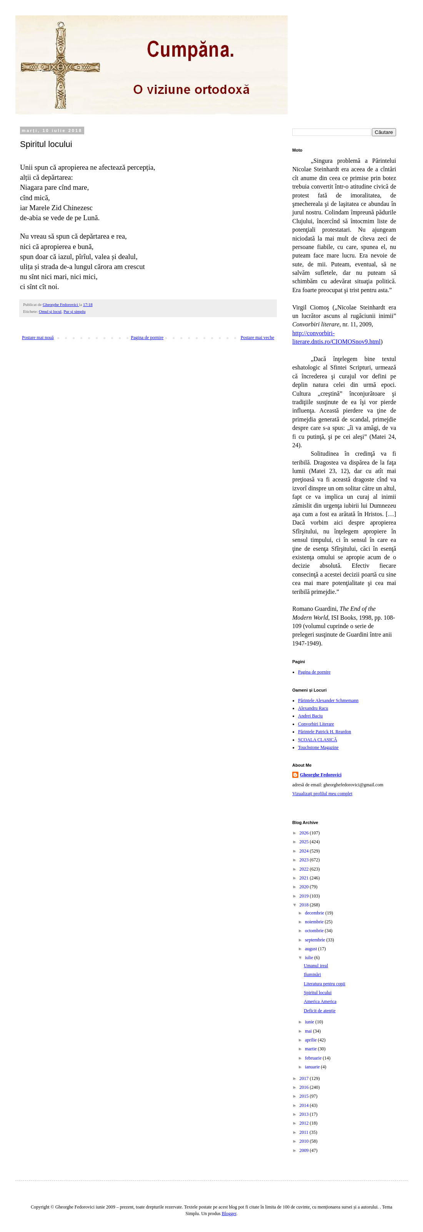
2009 (305, 1150)
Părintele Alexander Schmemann (328, 700)
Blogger (229, 1213)
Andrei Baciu (310, 716)
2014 (305, 1105)
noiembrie (315, 921)
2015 (305, 1096)
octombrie (315, 930)
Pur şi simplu (74, 311)
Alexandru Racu (313, 708)
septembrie (315, 940)
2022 (305, 869)
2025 (305, 841)
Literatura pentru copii (324, 983)
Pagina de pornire (147, 337)
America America (320, 1001)
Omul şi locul (50, 311)
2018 (305, 905)
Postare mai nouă (38, 337)
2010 (305, 1141)
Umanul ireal (316, 965)
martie (311, 1048)
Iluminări (312, 974)
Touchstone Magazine (318, 747)
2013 (305, 1114)
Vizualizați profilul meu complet (322, 793)
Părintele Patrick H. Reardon (324, 731)
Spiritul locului (317, 992)
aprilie (311, 1040)
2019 (305, 896)
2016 (305, 1087)
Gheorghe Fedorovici (320, 774)
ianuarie (313, 1067)
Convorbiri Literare (316, 724)
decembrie (315, 913)
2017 (305, 1078)
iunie (310, 1022)
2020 (305, 886)
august (311, 948)
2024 (305, 851)
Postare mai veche (257, 337)
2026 (305, 833)
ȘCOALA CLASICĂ (317, 739)
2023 (305, 860)
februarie (314, 1058)
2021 (305, 878)
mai (309, 1031)
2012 (305, 1123)
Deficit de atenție (320, 1010)
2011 (305, 1132)
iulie (309, 957)
